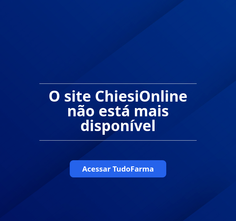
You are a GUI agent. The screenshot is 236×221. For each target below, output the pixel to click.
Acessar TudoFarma (118, 169)
